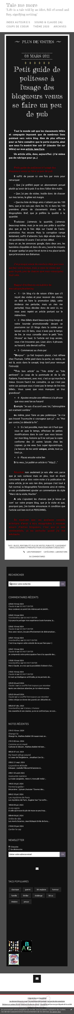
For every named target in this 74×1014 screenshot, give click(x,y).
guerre (27, 889)
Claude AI (12, 606)
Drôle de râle (14, 818)
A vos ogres (14, 808)
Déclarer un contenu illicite (11, 1004)
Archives (60, 26)
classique (15, 889)
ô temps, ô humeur (31, 708)
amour (26, 902)
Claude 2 (12, 685)
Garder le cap (14, 829)
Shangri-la (13, 733)
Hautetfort (42, 998)
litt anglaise (41, 889)
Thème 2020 (41, 26)
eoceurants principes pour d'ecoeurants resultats (40, 548)
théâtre (14, 902)
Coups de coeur (17, 26)
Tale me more (22, 5)
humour (55, 889)
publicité (50, 546)
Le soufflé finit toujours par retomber (34, 685)
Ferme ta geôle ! (16, 787)
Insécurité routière (17, 776)
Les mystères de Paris (19, 797)
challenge (38, 896)
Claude (11, 697)
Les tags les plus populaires (56, 1001)
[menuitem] (18, 22)
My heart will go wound (19, 755)
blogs (16, 546)
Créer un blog (32, 998)
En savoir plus (55, 1012)
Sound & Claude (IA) (49, 22)
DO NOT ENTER (26, 606)
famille (14, 896)
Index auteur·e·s (18, 22)
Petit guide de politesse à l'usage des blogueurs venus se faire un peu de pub (37, 91)
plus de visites (38, 546)
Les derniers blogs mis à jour (18, 1001)
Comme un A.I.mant (17, 744)
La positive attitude (17, 765)
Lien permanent (31, 552)
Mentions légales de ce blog (30, 1004)
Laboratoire (61, 552)
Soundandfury (14, 618)
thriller (25, 896)
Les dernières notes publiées (37, 1001)
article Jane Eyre (35, 149)
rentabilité (25, 546)
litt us (51, 896)
